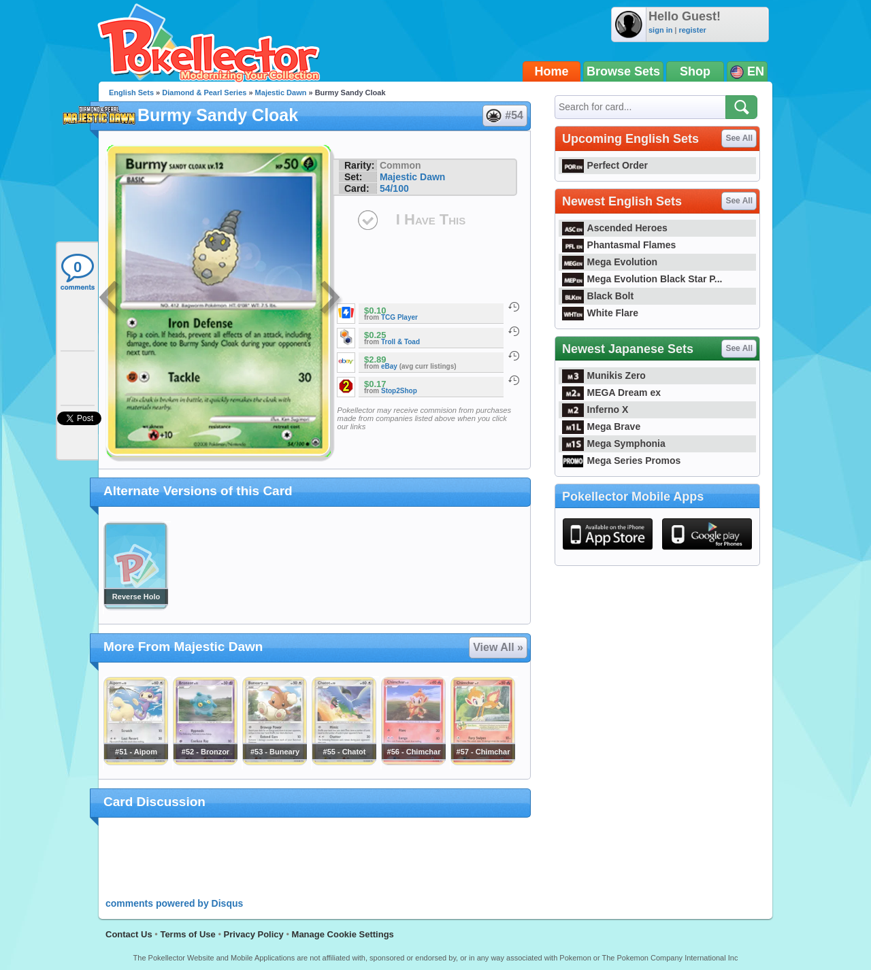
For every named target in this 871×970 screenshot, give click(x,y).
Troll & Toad (400, 342)
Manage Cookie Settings (343, 934)
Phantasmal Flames (619, 244)
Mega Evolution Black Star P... (642, 278)
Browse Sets (623, 71)
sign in (660, 30)
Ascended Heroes (615, 227)
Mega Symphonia (613, 443)
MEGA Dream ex (611, 392)
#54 (504, 115)
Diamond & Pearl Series (204, 92)
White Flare (600, 312)
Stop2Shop (399, 391)
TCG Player (399, 317)
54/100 (394, 188)
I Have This (430, 219)
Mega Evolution (609, 261)
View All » (498, 647)
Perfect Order (605, 165)
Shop (695, 71)
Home (552, 71)
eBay (389, 366)
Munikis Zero (604, 375)
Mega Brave (601, 426)
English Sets (131, 92)
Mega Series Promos (621, 460)
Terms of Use (187, 934)
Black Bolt (598, 295)
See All (739, 138)
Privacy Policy (254, 934)
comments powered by (174, 903)
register (692, 30)
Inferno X (595, 409)
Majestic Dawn (281, 92)
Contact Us (128, 934)
